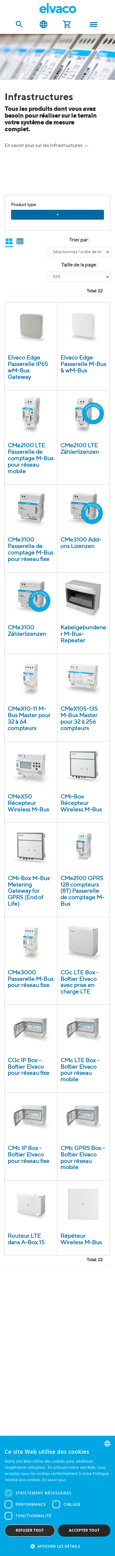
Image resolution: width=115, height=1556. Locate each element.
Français (43, 24)
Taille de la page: (79, 265)
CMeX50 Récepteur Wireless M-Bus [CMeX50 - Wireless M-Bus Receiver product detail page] (28, 803)
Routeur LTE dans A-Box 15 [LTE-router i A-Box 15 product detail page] (26, 1239)
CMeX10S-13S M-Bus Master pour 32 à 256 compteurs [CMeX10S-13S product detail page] (79, 718)
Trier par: (79, 240)
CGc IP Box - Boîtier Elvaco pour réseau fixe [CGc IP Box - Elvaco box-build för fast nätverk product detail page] (28, 1067)
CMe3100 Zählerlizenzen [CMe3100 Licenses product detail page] (27, 631)
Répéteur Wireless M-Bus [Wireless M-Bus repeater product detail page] (81, 1239)
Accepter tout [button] (84, 1530)
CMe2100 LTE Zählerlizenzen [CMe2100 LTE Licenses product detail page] (79, 449)
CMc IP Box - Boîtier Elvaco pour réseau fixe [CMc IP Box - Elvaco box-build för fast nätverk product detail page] (28, 1154)
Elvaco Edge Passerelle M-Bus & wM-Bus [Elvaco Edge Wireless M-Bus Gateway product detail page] (83, 364)
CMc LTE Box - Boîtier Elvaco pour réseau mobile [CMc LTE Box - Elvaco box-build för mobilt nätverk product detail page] (79, 1070)
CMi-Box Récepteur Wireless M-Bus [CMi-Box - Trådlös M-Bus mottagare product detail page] (81, 803)
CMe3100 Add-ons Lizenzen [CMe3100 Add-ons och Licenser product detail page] (80, 543)
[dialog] (57, 1496)
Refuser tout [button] (30, 1530)
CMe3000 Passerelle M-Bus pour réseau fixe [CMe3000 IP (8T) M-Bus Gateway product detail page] (30, 979)
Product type (23, 205)
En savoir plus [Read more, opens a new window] (54, 1480)
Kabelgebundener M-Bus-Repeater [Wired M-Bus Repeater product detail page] (83, 634)
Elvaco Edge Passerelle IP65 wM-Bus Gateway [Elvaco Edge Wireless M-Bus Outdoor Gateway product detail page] (28, 367)
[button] (57, 1546)
